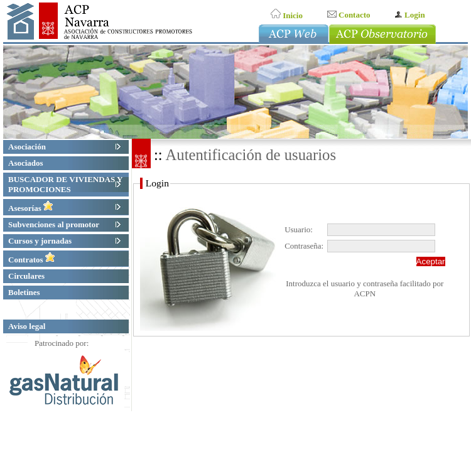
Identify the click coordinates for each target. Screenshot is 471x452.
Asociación (28, 146)
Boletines (25, 292)
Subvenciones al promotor (55, 224)
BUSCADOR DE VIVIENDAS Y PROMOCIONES (65, 184)
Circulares (27, 276)
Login (409, 14)
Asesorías (30, 208)
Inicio (287, 15)
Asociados (27, 163)
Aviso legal (26, 326)
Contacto (349, 14)
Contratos (31, 259)
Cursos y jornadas (41, 240)
